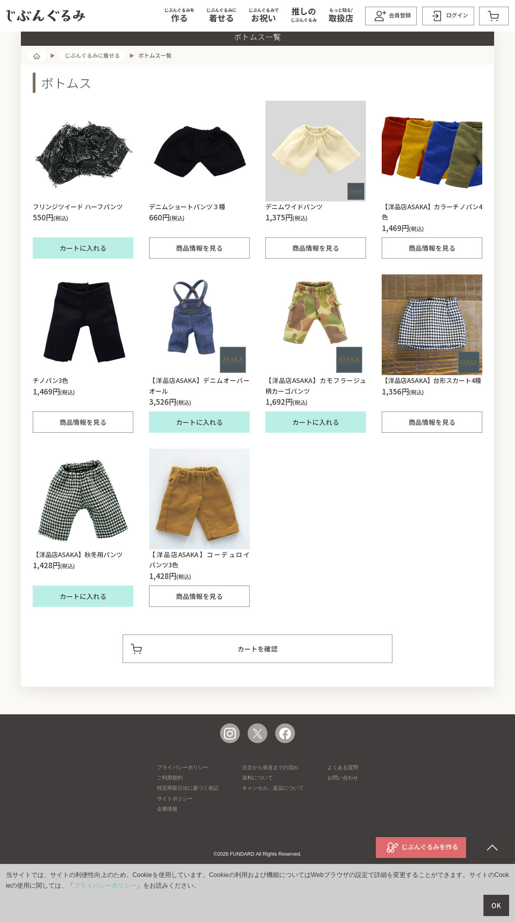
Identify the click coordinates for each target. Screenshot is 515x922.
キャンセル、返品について (273, 819)
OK (496, 905)
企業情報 (167, 840)
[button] (179, 16)
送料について (257, 809)
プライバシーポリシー (182, 799)
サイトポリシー (175, 830)
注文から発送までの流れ (270, 799)
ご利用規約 (170, 809)
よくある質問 (342, 799)
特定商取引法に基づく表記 (187, 819)
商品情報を (199, 279)
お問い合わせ (342, 809)
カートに (83, 279)
